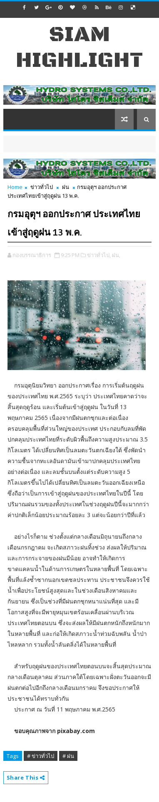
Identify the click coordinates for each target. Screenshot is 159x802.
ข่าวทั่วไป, (99, 255)
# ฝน (68, 756)
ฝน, (116, 255)
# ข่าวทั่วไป (40, 756)
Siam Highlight (79, 47)
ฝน (65, 187)
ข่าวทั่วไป (41, 187)
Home (14, 187)
